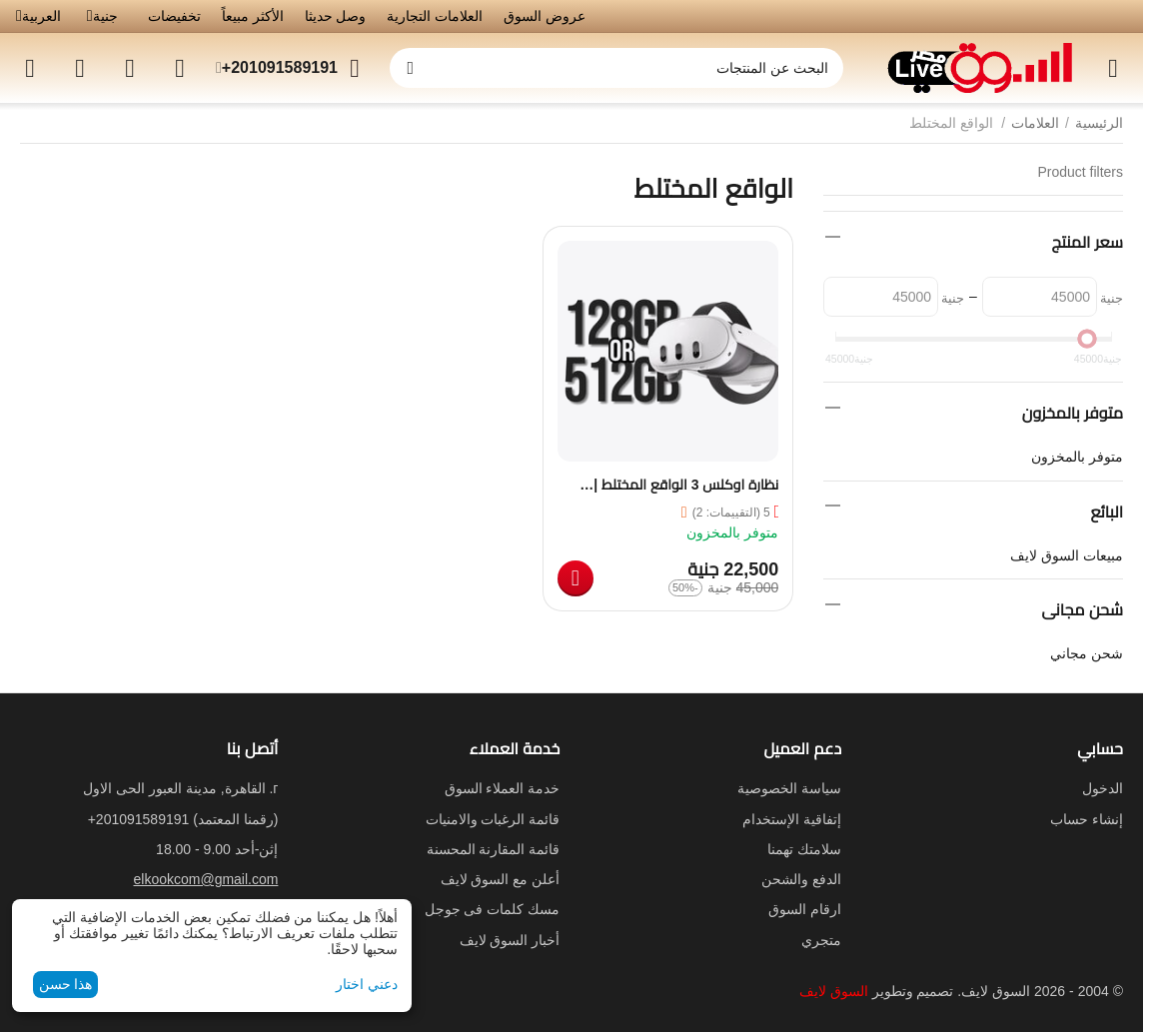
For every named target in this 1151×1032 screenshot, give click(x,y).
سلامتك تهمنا (804, 849)
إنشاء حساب (1086, 819)
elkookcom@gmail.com (206, 879)
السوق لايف (833, 991)
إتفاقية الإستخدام (791, 819)
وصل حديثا (336, 16)
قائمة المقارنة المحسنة (494, 849)
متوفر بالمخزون (1077, 457)
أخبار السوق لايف (510, 940)
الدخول (1102, 788)
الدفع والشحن (801, 879)
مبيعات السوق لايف (1066, 555)
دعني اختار (367, 984)
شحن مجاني (1086, 653)
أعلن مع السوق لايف (501, 879)
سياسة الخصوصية (789, 788)
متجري (821, 940)
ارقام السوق (804, 909)
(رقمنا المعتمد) (183, 819)
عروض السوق (544, 16)
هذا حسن (66, 984)
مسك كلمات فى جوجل (493, 909)
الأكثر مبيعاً (253, 16)
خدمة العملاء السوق (503, 788)
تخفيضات (174, 16)
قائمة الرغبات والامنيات (493, 819)
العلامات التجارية (435, 16)
